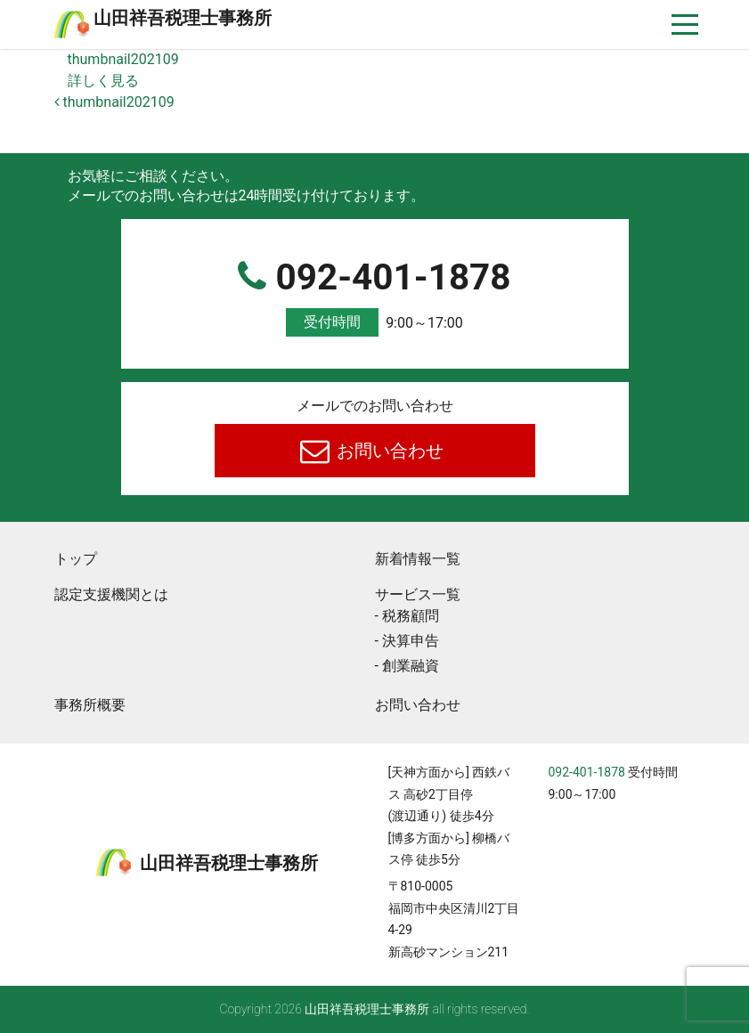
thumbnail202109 (123, 59)
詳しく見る (103, 80)
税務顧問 (410, 615)
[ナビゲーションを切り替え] (685, 24)
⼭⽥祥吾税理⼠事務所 (183, 17)
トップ (75, 558)
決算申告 (410, 640)
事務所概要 (90, 704)
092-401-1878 (375, 297)
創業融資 (410, 665)
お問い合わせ (388, 450)
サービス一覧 (417, 594)
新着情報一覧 (417, 558)
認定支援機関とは (111, 594)
